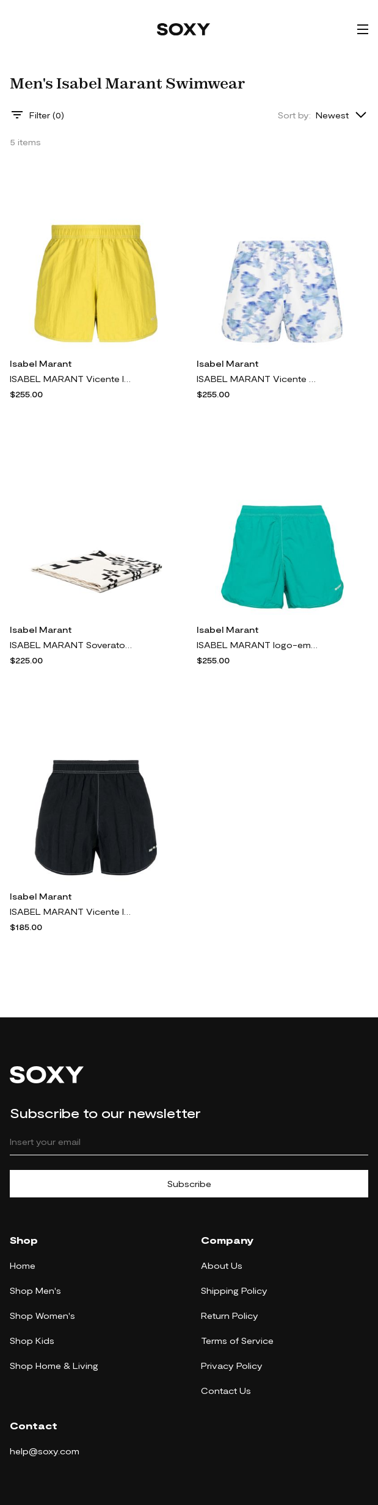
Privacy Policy (232, 1365)
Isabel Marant (41, 363)
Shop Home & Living (54, 1365)
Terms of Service (237, 1340)
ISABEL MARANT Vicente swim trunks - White (258, 379)
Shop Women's (42, 1315)
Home (22, 1265)
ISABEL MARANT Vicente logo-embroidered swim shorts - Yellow (71, 379)
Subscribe (189, 1183)
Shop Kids (32, 1340)
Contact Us (226, 1390)
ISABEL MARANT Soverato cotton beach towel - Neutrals (71, 645)
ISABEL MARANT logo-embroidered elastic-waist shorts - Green (258, 645)
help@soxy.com (44, 1451)
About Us (221, 1265)
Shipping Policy (234, 1290)
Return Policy (229, 1315)
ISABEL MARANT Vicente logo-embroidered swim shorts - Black (71, 911)
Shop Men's (35, 1290)
